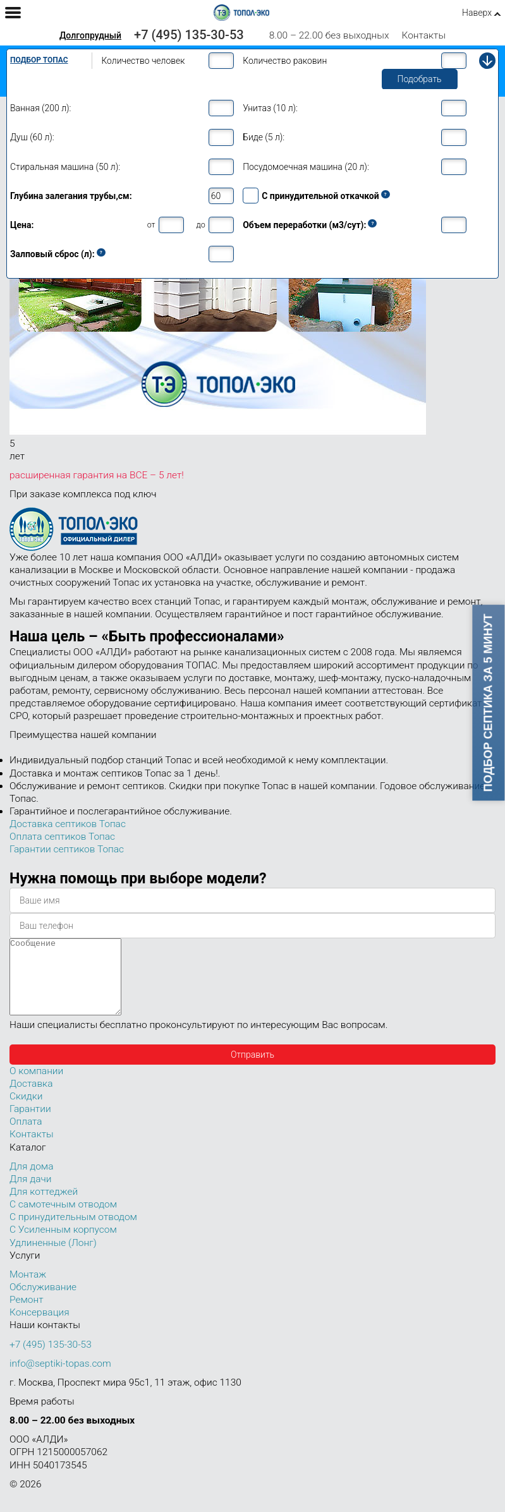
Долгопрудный (90, 35)
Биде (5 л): (263, 137)
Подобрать (420, 79)
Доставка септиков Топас (67, 824)
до (201, 224)
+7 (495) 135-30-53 (189, 34)
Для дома (31, 1181)
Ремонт (26, 1315)
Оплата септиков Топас (62, 836)
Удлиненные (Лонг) (53, 1258)
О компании (36, 1086)
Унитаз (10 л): (270, 108)
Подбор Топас (39, 60)
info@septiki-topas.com (60, 1378)
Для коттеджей (43, 1207)
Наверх (477, 13)
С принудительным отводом (73, 1232)
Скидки (25, 1111)
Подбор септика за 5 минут (488, 703)
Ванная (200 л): (40, 108)
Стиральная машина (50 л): (65, 167)
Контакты (423, 35)
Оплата (25, 1136)
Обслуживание (42, 1302)
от (151, 224)
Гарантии (30, 1124)
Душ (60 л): (32, 137)
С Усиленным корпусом (63, 1244)
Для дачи (30, 1194)
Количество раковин (285, 61)
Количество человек (143, 61)
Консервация (39, 1327)
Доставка (30, 1098)
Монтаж (27, 1289)
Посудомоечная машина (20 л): (306, 167)
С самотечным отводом (63, 1219)
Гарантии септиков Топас (66, 849)
